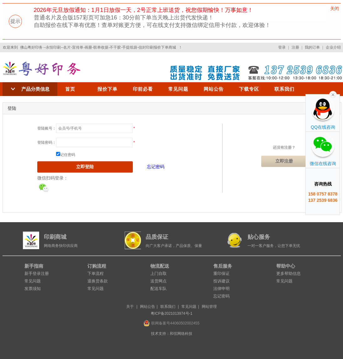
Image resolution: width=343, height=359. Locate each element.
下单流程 (95, 273)
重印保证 (221, 273)
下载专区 (249, 89)
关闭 (334, 8)
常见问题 (178, 89)
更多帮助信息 (288, 273)
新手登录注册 (36, 273)
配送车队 (158, 288)
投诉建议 (221, 281)
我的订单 (312, 47)
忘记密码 (155, 166)
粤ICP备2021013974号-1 (171, 313)
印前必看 (143, 89)
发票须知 (32, 288)
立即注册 (284, 161)
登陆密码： (46, 142)
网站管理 (209, 306)
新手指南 (33, 266)
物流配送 (159, 266)
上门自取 (158, 273)
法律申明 (221, 288)
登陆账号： (46, 128)
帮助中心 (285, 266)
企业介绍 (333, 47)
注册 (295, 47)
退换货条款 (97, 281)
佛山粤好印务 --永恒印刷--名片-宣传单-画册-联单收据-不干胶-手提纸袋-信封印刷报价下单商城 (98, 47)
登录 (282, 47)
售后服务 (222, 266)
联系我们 (284, 89)
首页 (70, 89)
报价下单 (107, 89)
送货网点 (158, 281)
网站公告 (214, 89)
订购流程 (96, 266)
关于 (130, 306)
